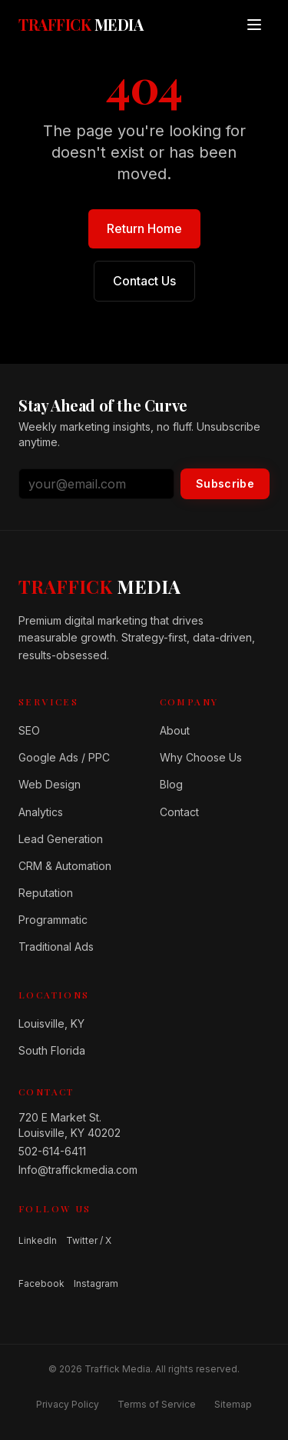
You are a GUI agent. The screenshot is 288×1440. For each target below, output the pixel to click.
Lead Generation (60, 838)
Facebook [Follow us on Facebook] (41, 1283)
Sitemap (233, 1404)
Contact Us (144, 280)
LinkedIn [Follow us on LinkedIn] (37, 1240)
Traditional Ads (56, 946)
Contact (179, 811)
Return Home (144, 228)
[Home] (99, 586)
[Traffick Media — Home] (80, 24)
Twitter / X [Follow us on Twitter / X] (88, 1240)
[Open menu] (254, 24)
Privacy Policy (67, 1404)
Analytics (40, 811)
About (175, 730)
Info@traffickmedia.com (73, 1169)
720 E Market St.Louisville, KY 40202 (69, 1125)
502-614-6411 (52, 1151)
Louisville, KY (51, 1023)
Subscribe (225, 483)
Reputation (45, 892)
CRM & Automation (64, 865)
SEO (29, 730)
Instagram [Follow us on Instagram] (96, 1283)
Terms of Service (157, 1404)
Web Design (49, 784)
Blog (171, 784)
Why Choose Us (201, 757)
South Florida (51, 1050)
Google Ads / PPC (64, 757)
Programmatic (53, 919)
